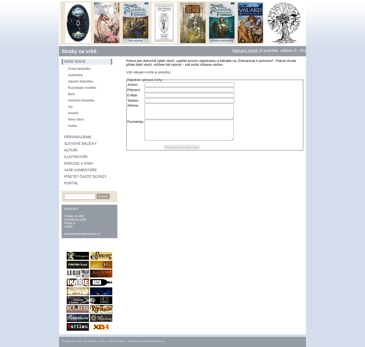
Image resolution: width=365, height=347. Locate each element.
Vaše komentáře (80, 170)
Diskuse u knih (78, 163)
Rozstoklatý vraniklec (82, 88)
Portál (71, 183)
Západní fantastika (80, 81)
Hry (70, 107)
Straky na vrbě (79, 51)
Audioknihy (75, 75)
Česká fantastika (79, 69)
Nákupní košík (245, 50)
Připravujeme (78, 137)
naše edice (75, 61)
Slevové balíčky (80, 144)
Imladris (73, 113)
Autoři (71, 150)
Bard (71, 94)
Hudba (72, 126)
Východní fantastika (81, 100)
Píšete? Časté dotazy (85, 177)
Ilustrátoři (75, 157)
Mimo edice (75, 119)
